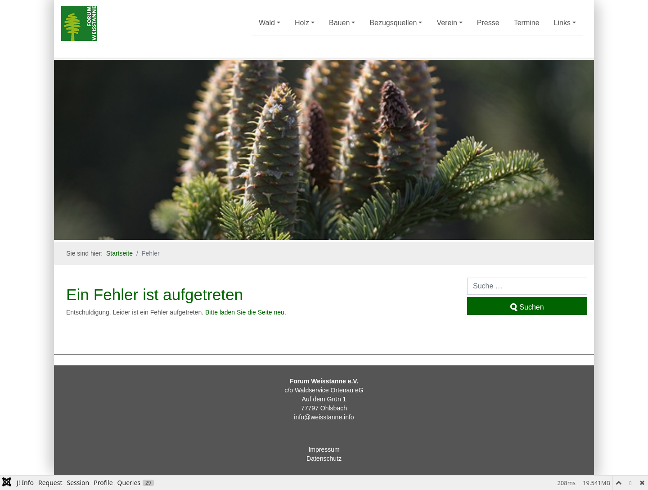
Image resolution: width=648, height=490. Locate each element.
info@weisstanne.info (324, 417)
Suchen (527, 307)
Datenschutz (324, 458)
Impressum (323, 449)
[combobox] (527, 286)
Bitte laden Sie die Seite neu (244, 312)
